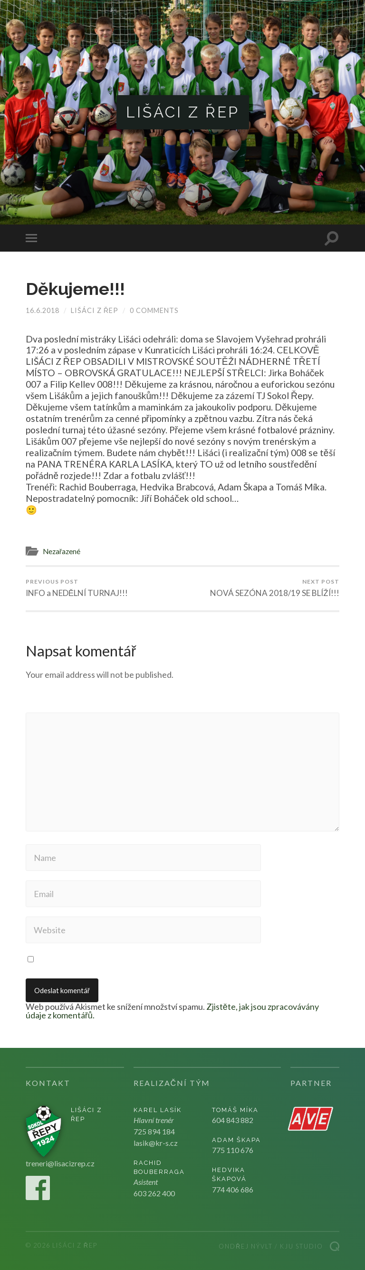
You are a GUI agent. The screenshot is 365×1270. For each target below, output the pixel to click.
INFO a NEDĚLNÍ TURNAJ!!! (77, 588)
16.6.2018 (42, 310)
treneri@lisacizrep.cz (60, 1163)
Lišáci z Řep (183, 112)
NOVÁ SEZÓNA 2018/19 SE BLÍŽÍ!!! (274, 588)
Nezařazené (61, 551)
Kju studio (301, 1246)
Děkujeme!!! (75, 289)
